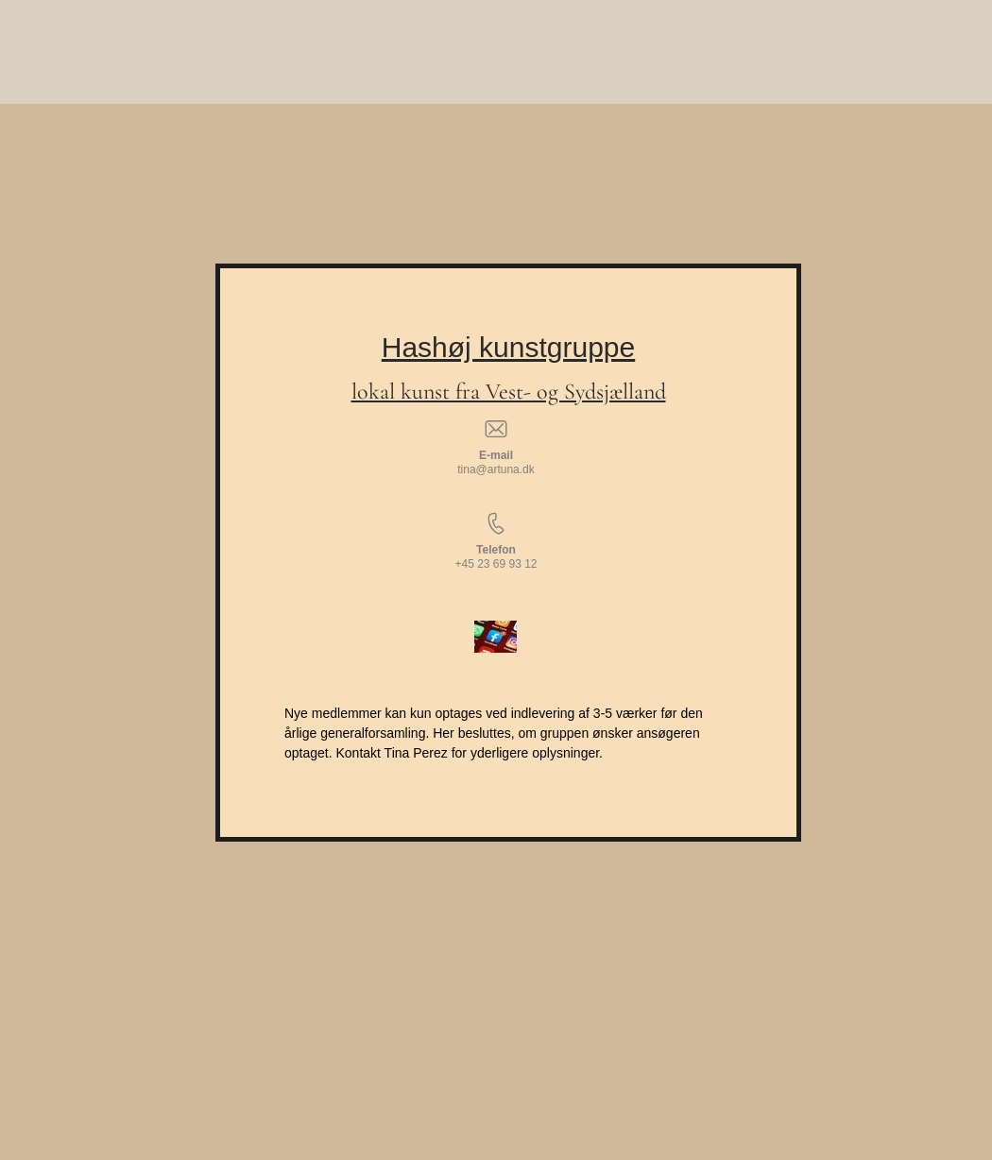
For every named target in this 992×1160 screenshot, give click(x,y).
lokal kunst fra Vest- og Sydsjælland (508, 391)
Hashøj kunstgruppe (508, 347)
